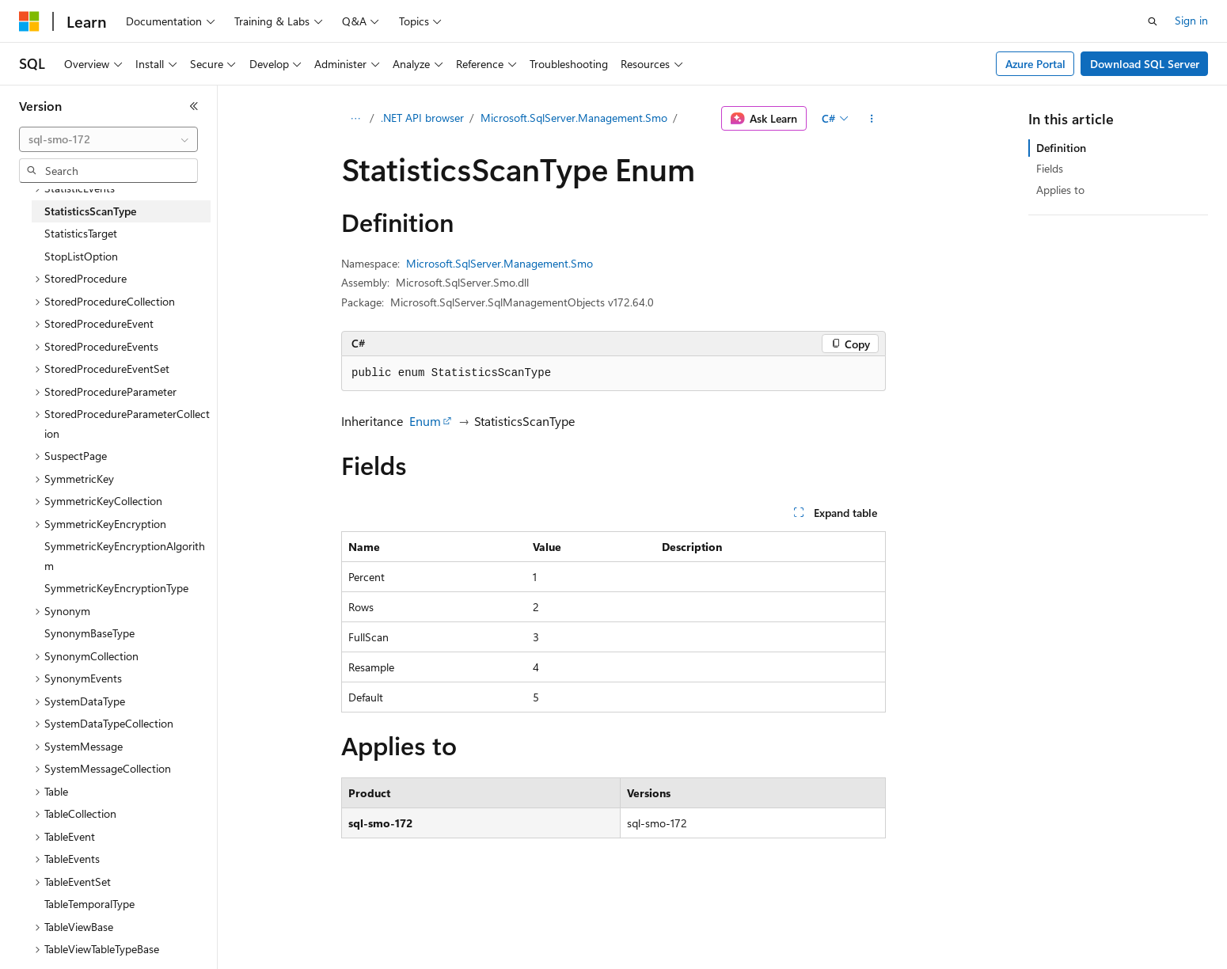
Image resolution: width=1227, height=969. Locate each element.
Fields (1049, 168)
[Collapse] (194, 106)
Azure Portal (1035, 63)
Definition (1061, 147)
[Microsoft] (29, 21)
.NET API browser (422, 117)
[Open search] (1152, 21)
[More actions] (872, 118)
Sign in (1191, 20)
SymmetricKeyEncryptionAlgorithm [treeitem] (124, 555)
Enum (425, 420)
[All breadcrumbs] (355, 118)
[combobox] (108, 139)
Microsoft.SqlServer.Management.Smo (574, 117)
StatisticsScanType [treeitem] (90, 210)
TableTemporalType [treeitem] (89, 903)
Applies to (1060, 189)
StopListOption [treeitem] (81, 256)
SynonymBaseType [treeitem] (89, 632)
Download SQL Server (1144, 63)
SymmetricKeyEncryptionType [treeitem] (116, 587)
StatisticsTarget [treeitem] (80, 233)
